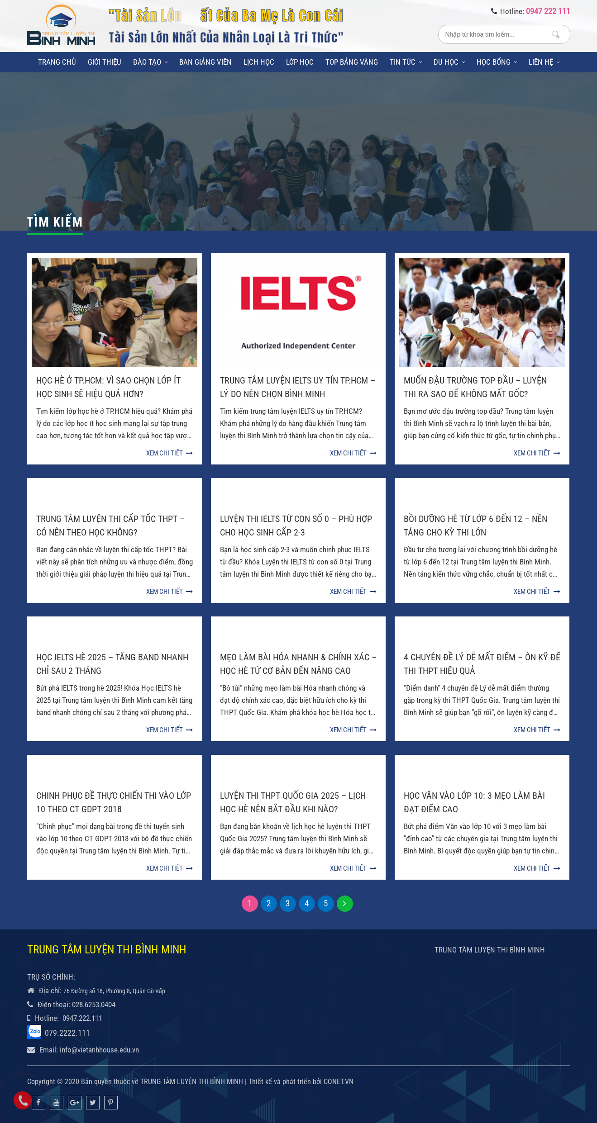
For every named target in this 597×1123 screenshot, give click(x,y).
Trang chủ (57, 61)
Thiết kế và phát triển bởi (285, 1081)
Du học (449, 61)
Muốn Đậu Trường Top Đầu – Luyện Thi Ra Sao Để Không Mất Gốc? (475, 387)
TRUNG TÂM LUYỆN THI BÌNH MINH (490, 949)
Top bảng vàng (351, 61)
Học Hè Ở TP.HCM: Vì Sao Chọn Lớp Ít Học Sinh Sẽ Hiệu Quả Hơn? (108, 387)
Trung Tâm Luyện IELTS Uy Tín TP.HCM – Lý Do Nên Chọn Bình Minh (297, 387)
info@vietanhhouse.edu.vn (99, 1049)
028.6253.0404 (93, 1004)
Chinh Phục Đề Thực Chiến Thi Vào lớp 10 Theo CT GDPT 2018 (113, 802)
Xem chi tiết (169, 453)
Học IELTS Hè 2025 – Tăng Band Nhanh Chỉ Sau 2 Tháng (112, 664)
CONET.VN (338, 1081)
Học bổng (497, 61)
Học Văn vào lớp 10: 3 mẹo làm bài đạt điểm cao (474, 802)
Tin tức (406, 61)
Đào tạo (150, 61)
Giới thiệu (104, 61)
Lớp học (300, 61)
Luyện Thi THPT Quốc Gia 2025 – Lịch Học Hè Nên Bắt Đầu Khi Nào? (293, 802)
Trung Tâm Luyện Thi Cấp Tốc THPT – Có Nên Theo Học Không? (110, 525)
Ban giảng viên (205, 61)
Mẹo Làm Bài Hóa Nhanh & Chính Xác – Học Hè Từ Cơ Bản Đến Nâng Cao (298, 664)
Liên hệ (544, 61)
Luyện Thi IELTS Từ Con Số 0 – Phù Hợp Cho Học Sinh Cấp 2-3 (296, 525)
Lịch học (259, 61)
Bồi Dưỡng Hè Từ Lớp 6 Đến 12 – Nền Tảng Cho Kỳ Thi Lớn (475, 525)
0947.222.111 (82, 1018)
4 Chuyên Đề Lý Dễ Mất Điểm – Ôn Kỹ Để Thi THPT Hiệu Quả (482, 664)
